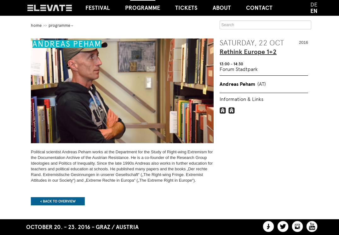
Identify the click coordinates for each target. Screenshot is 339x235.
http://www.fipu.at (231, 110)
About (222, 7)
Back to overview (58, 201)
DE (313, 5)
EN (314, 11)
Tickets (186, 7)
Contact (259, 7)
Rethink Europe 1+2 (248, 52)
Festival (97, 7)
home (36, 25)
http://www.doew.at (223, 110)
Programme (142, 5)
